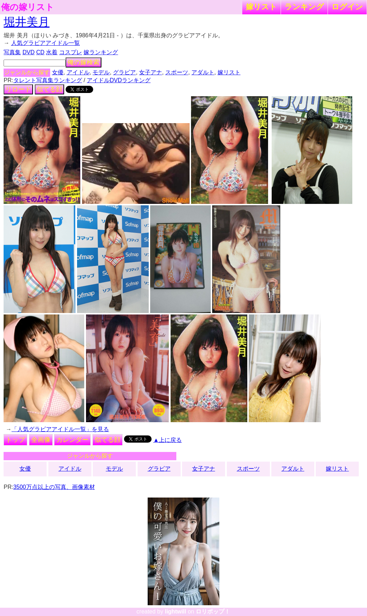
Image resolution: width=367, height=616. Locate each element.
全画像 (41, 439)
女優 (57, 72)
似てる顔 (49, 89)
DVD (29, 52)
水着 (51, 52)
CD (40, 52)
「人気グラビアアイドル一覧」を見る (60, 429)
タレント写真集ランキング (47, 80)
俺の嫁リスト (27, 7)
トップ (15, 439)
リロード (18, 89)
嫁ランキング (101, 52)
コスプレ (70, 52)
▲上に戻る (167, 440)
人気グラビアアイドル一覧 (45, 43)
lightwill (175, 611)
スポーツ (176, 72)
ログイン (347, 7)
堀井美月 (26, 21)
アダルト (202, 72)
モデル (101, 72)
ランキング (304, 7)
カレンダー (72, 439)
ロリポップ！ (213, 611)
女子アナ (150, 72)
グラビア (124, 72)
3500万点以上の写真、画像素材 (54, 487)
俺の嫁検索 (83, 62)
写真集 (12, 52)
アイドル (78, 72)
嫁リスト (261, 7)
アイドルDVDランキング (119, 80)
